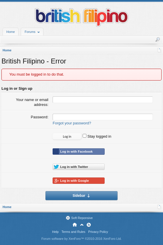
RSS (89, 225)
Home (10, 31)
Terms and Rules (74, 231)
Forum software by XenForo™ (81, 238)
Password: (40, 117)
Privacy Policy (98, 231)
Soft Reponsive (82, 218)
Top (82, 225)
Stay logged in (97, 136)
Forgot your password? (72, 123)
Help (55, 231)
